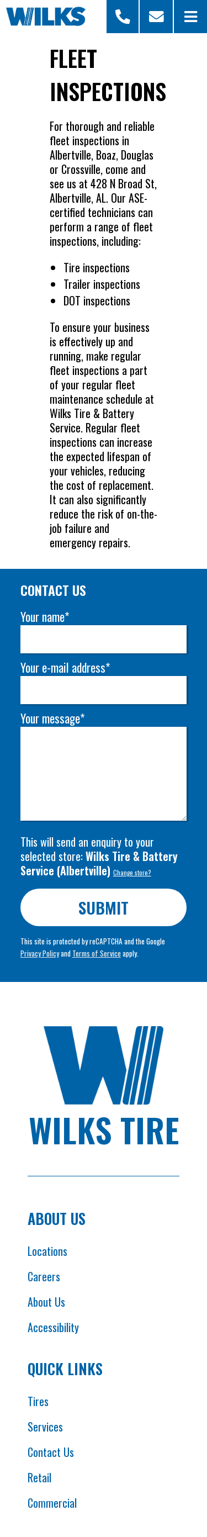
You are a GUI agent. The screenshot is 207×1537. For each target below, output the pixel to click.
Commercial (52, 1502)
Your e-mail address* (65, 667)
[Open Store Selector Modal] (123, 16)
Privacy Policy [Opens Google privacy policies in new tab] (39, 953)
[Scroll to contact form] (156, 16)
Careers (44, 1276)
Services (45, 1426)
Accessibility (53, 1327)
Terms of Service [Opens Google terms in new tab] (96, 953)
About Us (46, 1301)
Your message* (52, 718)
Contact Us (51, 1452)
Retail (39, 1477)
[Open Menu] (190, 16)
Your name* (44, 616)
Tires (38, 1401)
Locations (47, 1251)
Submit (103, 907)
